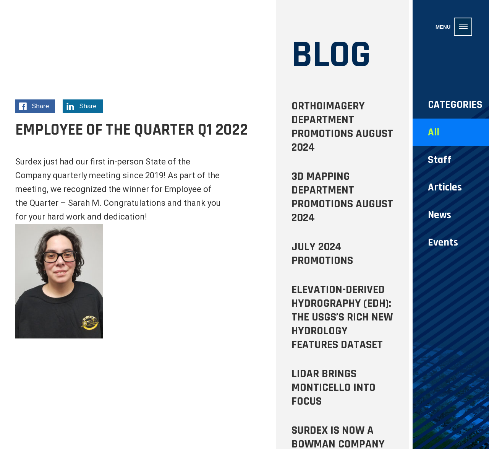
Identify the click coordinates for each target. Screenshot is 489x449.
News (439, 215)
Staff (440, 160)
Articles (445, 187)
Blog (331, 55)
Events (443, 242)
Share (36, 107)
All (433, 132)
